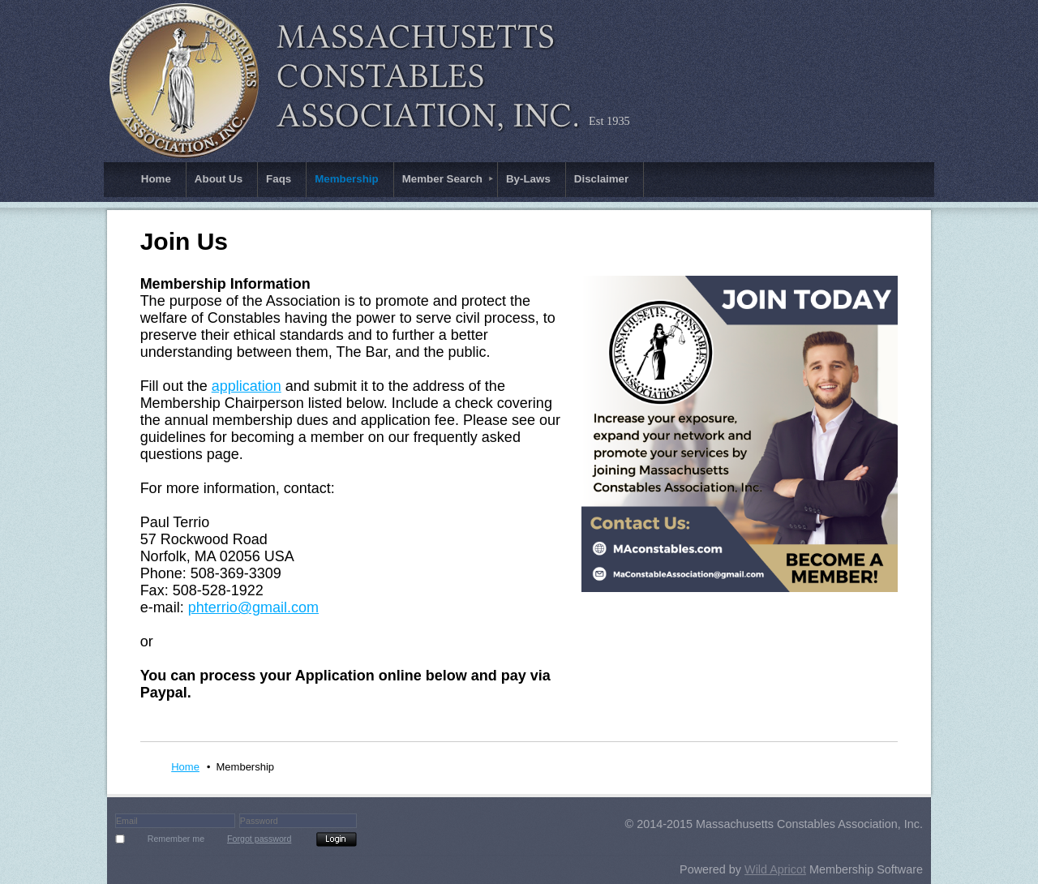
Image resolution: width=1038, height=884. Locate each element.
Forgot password (259, 838)
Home (185, 767)
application (246, 386)
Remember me (176, 838)
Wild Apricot (775, 869)
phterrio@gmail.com (253, 607)
